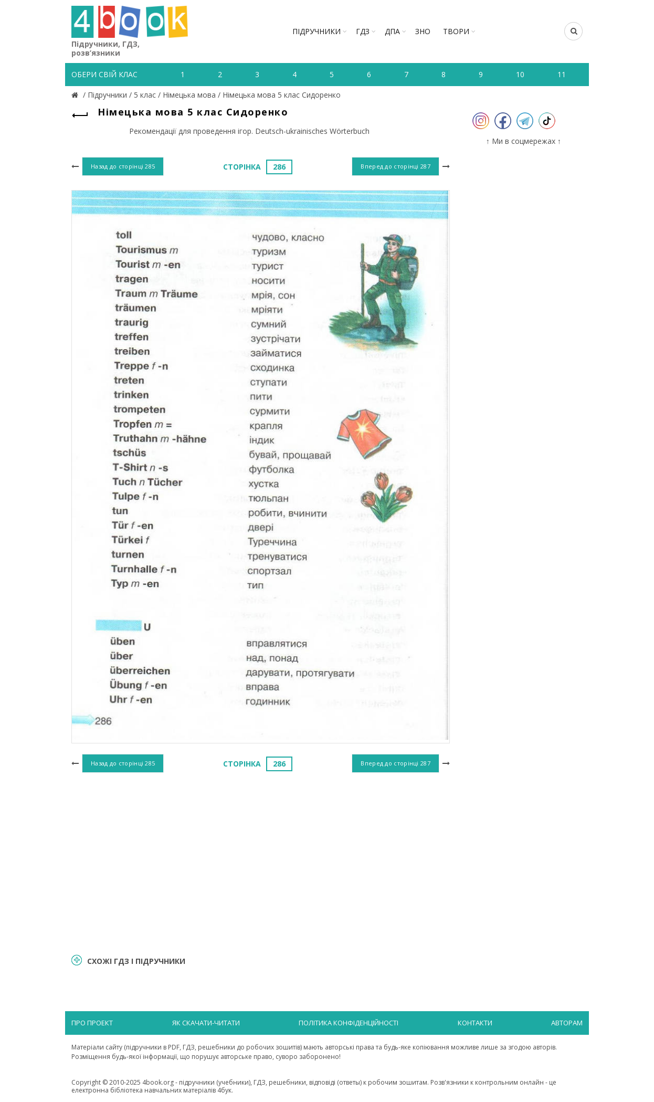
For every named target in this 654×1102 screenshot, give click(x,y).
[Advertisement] (260, 861)
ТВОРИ (456, 31)
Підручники (316, 31)
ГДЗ (363, 31)
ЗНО (422, 31)
